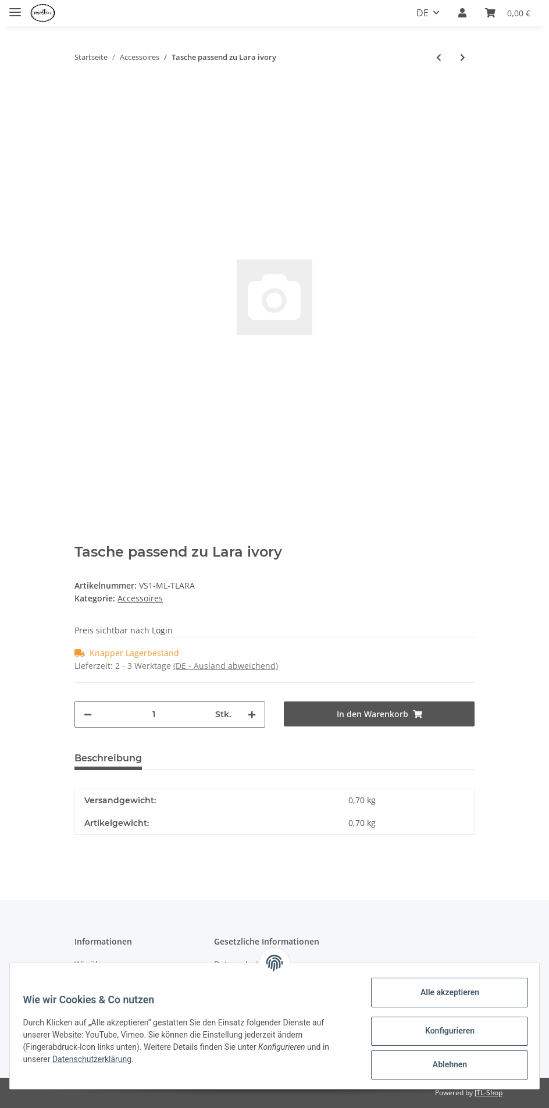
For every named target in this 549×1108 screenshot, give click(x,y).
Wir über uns (100, 964)
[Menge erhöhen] (252, 714)
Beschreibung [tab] (108, 758)
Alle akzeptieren (444, 992)
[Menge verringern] (88, 714)
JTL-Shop (488, 1093)
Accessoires (140, 598)
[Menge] (153, 714)
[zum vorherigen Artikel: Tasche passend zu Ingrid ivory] (439, 57)
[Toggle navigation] (15, 7)
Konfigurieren (444, 1030)
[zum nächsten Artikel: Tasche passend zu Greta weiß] (463, 57)
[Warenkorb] (508, 13)
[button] (462, 13)
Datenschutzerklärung (97, 1059)
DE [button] (422, 12)
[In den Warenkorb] (83, 90)
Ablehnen (444, 1064)
